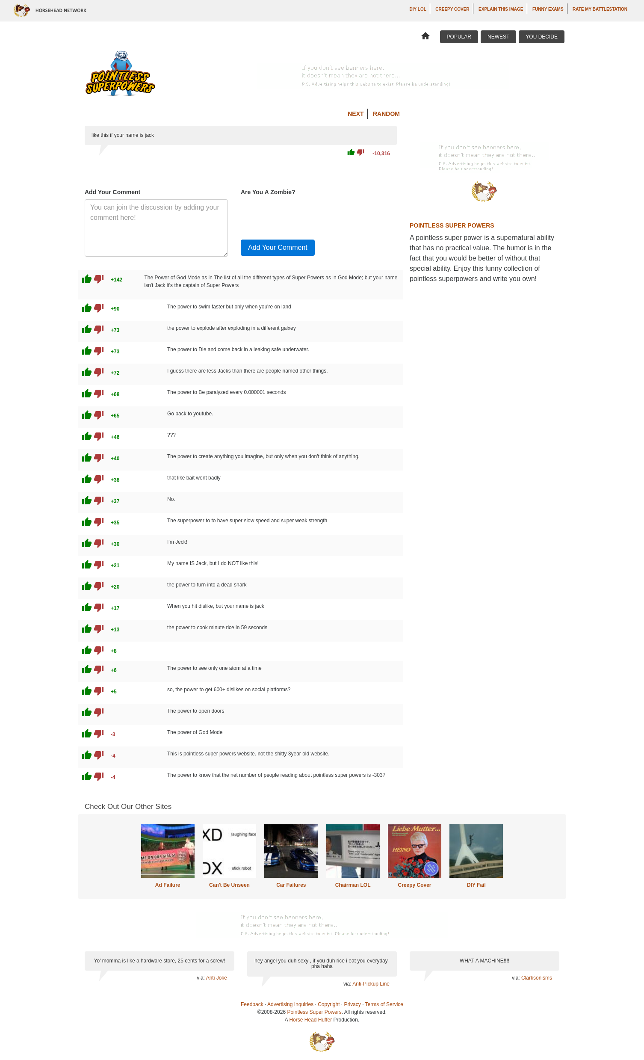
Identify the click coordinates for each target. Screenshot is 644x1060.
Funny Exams (548, 9)
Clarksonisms (536, 978)
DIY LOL (418, 9)
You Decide (542, 37)
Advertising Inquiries (290, 1004)
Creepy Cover (452, 9)
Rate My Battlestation (600, 9)
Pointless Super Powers (314, 1012)
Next (355, 113)
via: (201, 978)
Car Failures (291, 885)
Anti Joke (216, 978)
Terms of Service (384, 1004)
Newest (498, 37)
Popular (459, 37)
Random (386, 113)
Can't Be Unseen (229, 885)
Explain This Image (501, 9)
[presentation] (306, 216)
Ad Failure (167, 885)
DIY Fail (476, 885)
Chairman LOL (353, 885)
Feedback (252, 1004)
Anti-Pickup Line (371, 984)
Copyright (329, 1004)
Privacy (352, 1004)
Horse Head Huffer (310, 1020)
